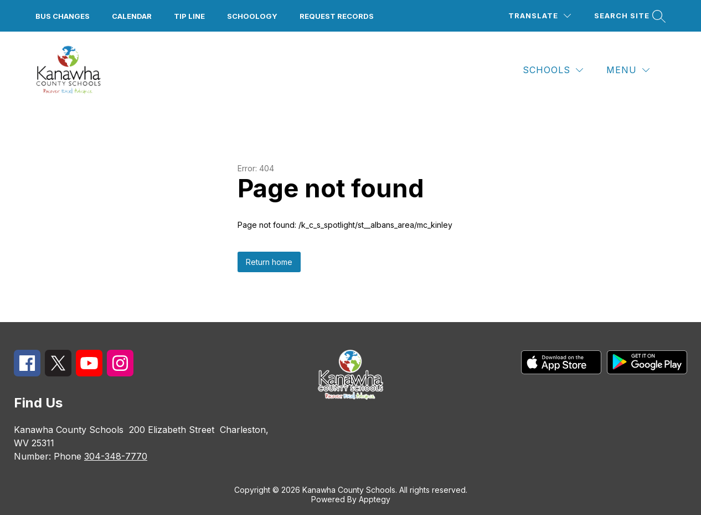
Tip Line (189, 16)
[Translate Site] (540, 16)
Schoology (252, 16)
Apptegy (374, 499)
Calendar (132, 16)
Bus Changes (62, 16)
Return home (269, 262)
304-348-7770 (115, 456)
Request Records (337, 16)
